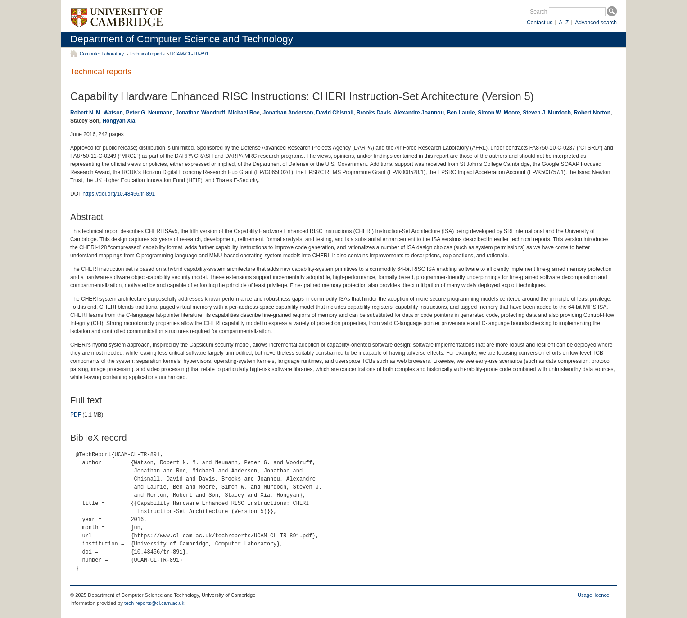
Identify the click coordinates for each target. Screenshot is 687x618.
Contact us (539, 22)
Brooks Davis (374, 113)
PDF (75, 415)
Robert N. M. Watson (96, 113)
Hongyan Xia (118, 121)
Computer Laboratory (102, 53)
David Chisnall (334, 113)
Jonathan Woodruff (200, 113)
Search (538, 12)
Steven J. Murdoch (547, 113)
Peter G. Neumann (149, 113)
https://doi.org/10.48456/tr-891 (118, 194)
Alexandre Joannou (419, 113)
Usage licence (593, 595)
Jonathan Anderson (287, 113)
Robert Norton (592, 113)
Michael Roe (244, 113)
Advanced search (596, 22)
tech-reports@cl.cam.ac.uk (154, 603)
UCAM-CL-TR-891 (189, 53)
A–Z (564, 22)
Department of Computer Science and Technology (181, 39)
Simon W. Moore (499, 113)
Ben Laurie (461, 113)
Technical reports (147, 53)
